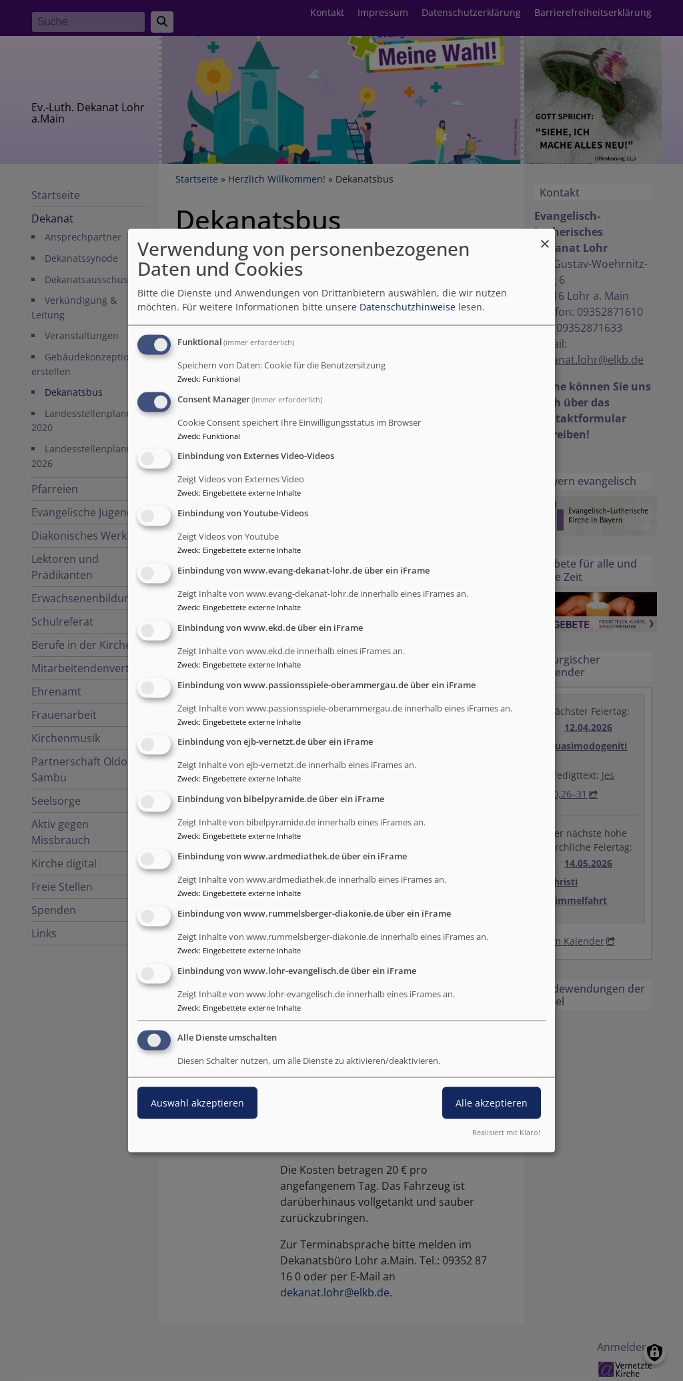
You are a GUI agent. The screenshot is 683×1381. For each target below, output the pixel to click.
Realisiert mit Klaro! (506, 1132)
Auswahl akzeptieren (197, 1103)
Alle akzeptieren (492, 1103)
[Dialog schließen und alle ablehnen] (545, 237)
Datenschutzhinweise (408, 306)
